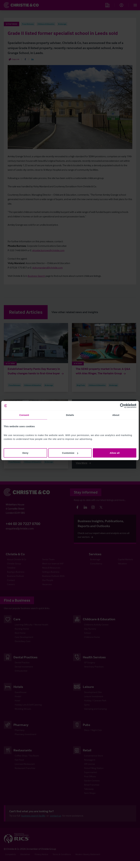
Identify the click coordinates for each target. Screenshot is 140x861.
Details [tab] (70, 414)
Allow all (115, 453)
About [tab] (115, 414)
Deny (25, 453)
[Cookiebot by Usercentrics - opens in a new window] (122, 405)
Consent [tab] (24, 414)
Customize (70, 453)
